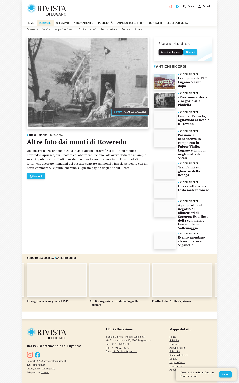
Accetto (225, 374)
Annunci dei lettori (130, 22)
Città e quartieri (87, 29)
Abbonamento (83, 22)
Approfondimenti (64, 29)
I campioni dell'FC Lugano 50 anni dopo (192, 82)
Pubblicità (105, 22)
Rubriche (45, 22)
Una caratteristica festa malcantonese (193, 188)
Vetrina (46, 29)
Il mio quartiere (108, 29)
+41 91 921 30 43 (120, 347)
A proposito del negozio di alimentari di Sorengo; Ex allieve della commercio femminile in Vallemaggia (193, 216)
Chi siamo (62, 22)
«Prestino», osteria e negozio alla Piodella (192, 101)
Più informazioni (188, 376)
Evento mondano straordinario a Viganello (191, 241)
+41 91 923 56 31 (119, 344)
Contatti (155, 22)
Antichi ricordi (37, 135)
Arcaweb (45, 372)
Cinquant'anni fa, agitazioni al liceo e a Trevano (193, 120)
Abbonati (190, 52)
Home (30, 22)
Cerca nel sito (176, 366)
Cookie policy (48, 368)
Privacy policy (33, 368)
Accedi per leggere (170, 52)
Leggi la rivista (177, 22)
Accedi (204, 6)
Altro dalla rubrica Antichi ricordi (51, 258)
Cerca (188, 6)
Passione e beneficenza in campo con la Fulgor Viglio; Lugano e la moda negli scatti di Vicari (192, 146)
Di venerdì (32, 29)
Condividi (36, 176)
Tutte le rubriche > (132, 29)
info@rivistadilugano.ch (124, 351)
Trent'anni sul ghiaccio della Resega (189, 171)
